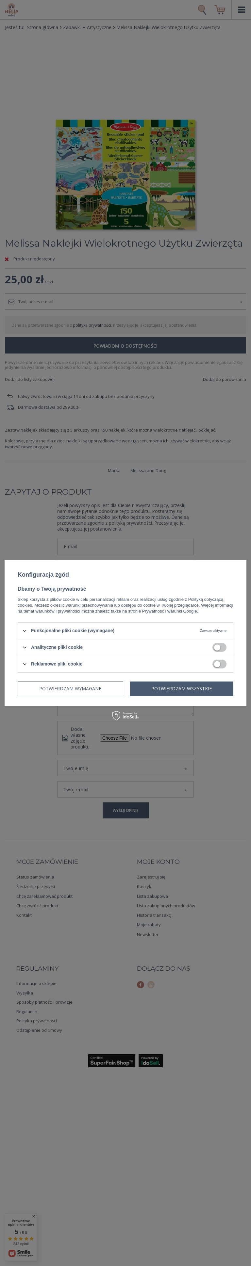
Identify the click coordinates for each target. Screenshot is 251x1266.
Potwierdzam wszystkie (181, 688)
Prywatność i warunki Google (169, 610)
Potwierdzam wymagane (70, 688)
